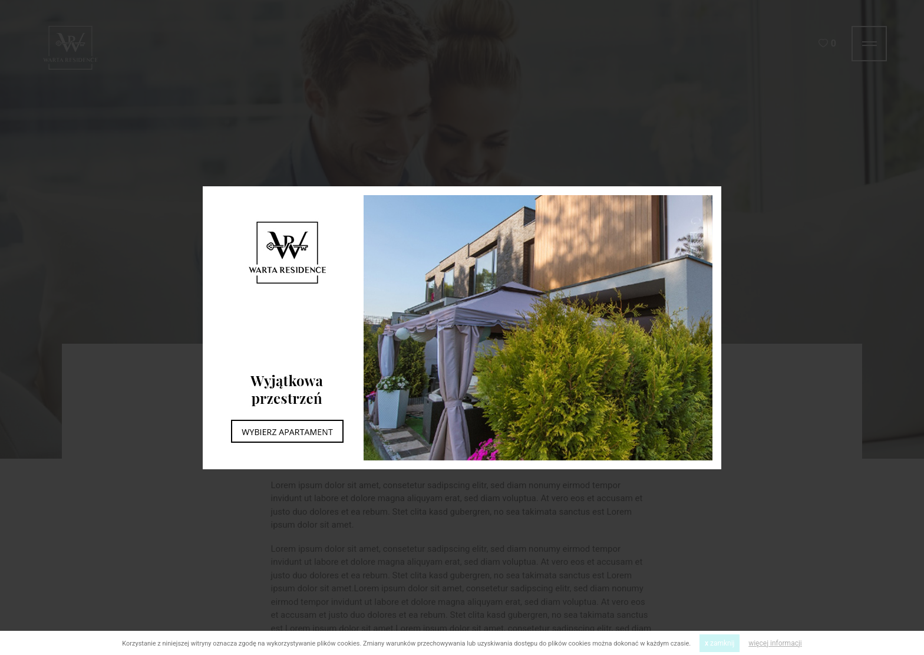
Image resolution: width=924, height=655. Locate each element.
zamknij (720, 643)
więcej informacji (775, 643)
